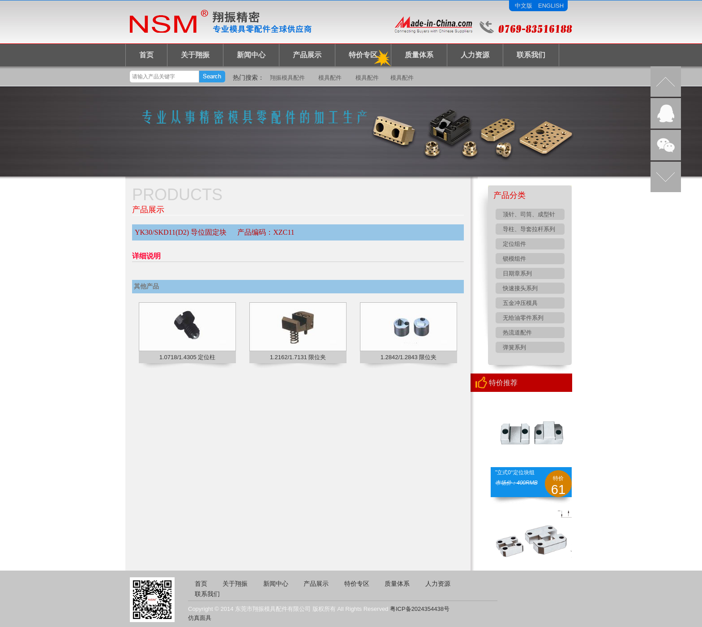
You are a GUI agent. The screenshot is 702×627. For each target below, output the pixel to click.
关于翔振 (195, 55)
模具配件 (330, 77)
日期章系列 (517, 273)
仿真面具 (199, 617)
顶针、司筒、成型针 (529, 214)
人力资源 (475, 55)
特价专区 (363, 55)
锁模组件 (514, 258)
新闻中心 (251, 55)
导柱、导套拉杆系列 (529, 229)
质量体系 (419, 55)
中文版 (523, 5)
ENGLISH (551, 5)
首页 (146, 55)
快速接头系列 (520, 288)
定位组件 (514, 243)
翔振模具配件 (287, 77)
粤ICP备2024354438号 (419, 609)
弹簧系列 (514, 347)
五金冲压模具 (520, 303)
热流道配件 (517, 332)
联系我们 (531, 55)
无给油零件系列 (523, 317)
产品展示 (307, 55)
